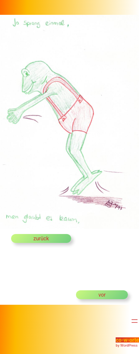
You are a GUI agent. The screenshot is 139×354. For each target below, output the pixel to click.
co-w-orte (127, 340)
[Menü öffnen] (134, 321)
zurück (41, 238)
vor (102, 295)
